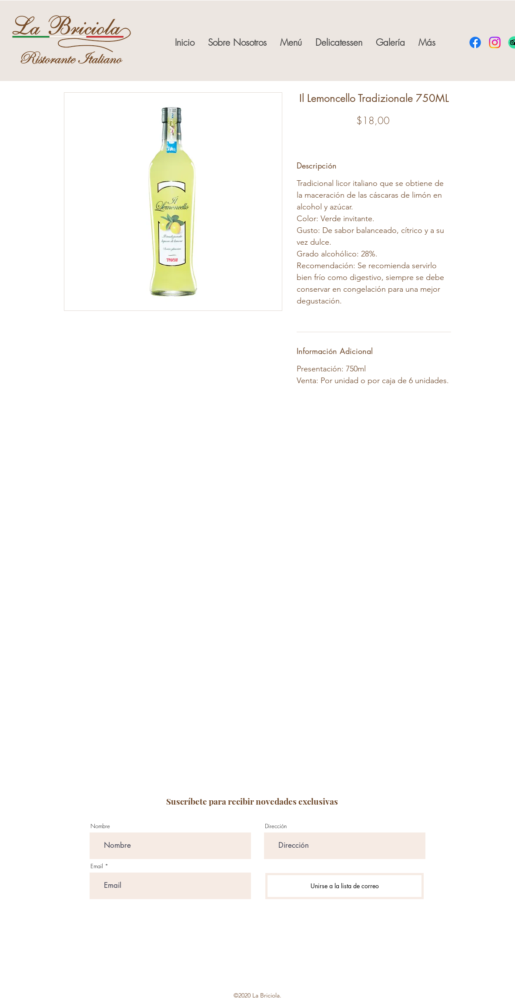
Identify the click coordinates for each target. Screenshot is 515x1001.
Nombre (100, 826)
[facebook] (475, 42)
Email (96, 866)
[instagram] (494, 42)
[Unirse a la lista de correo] (344, 886)
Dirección (276, 826)
